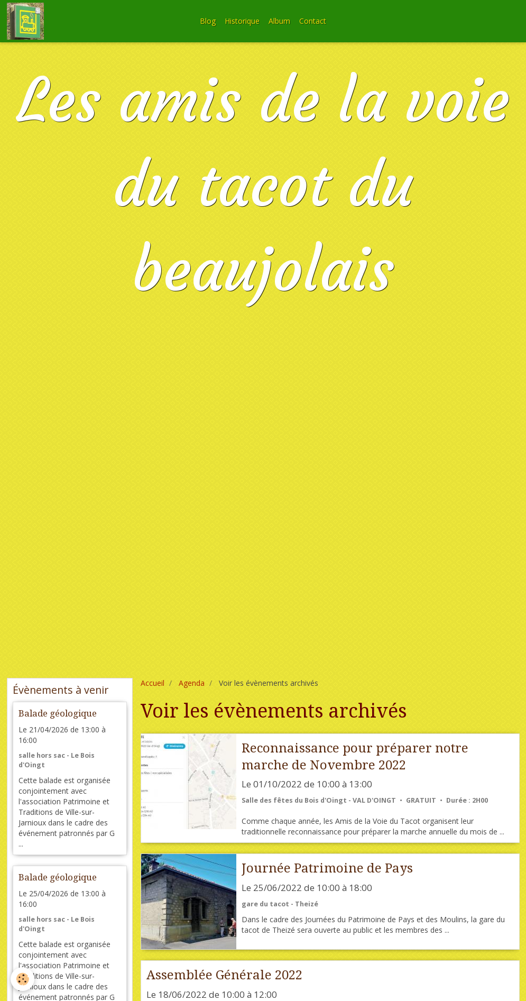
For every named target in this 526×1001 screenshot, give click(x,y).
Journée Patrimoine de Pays (327, 868)
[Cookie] (22, 979)
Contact (312, 21)
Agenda (192, 683)
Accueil (152, 683)
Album (279, 21)
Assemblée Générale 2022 (224, 975)
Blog (208, 21)
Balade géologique (58, 713)
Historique (242, 21)
